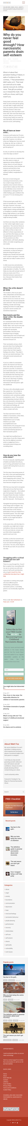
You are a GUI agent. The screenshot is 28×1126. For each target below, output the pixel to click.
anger (7, 893)
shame (8, 941)
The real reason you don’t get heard (16, 863)
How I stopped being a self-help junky (16, 874)
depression (9, 906)
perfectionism (10, 924)
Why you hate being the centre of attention (16, 838)
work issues (9, 952)
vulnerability (9, 948)
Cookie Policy (7, 1090)
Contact (5, 1080)
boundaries (9, 900)
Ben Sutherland (15, 600)
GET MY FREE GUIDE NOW (14, 678)
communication (10, 903)
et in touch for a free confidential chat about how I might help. (13, 574)
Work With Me (7, 1078)
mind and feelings (11, 913)
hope (7, 910)
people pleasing (10, 920)
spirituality (9, 945)
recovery (8, 927)
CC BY (12, 602)
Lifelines (5, 1082)
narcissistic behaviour (12, 917)
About (5, 1076)
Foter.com (6, 602)
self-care (8, 934)
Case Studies (7, 1084)
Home (5, 1074)
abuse (7, 889)
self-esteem (9, 938)
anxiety (8, 896)
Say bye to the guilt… (15, 828)
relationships (9, 931)
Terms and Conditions (9, 1088)
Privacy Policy (7, 1086)
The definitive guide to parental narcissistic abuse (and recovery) (16, 851)
